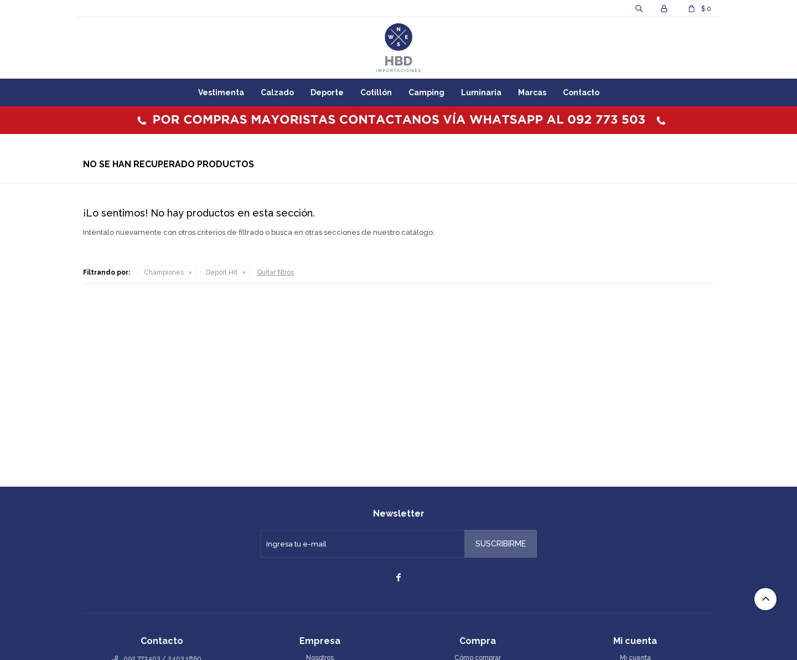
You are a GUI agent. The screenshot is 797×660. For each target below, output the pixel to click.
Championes (164, 272)
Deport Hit (221, 272)
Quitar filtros (275, 272)
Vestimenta (221, 92)
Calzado (277, 92)
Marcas (532, 92)
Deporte (327, 92)
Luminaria (481, 92)
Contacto (581, 92)
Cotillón (376, 92)
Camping (426, 92)
